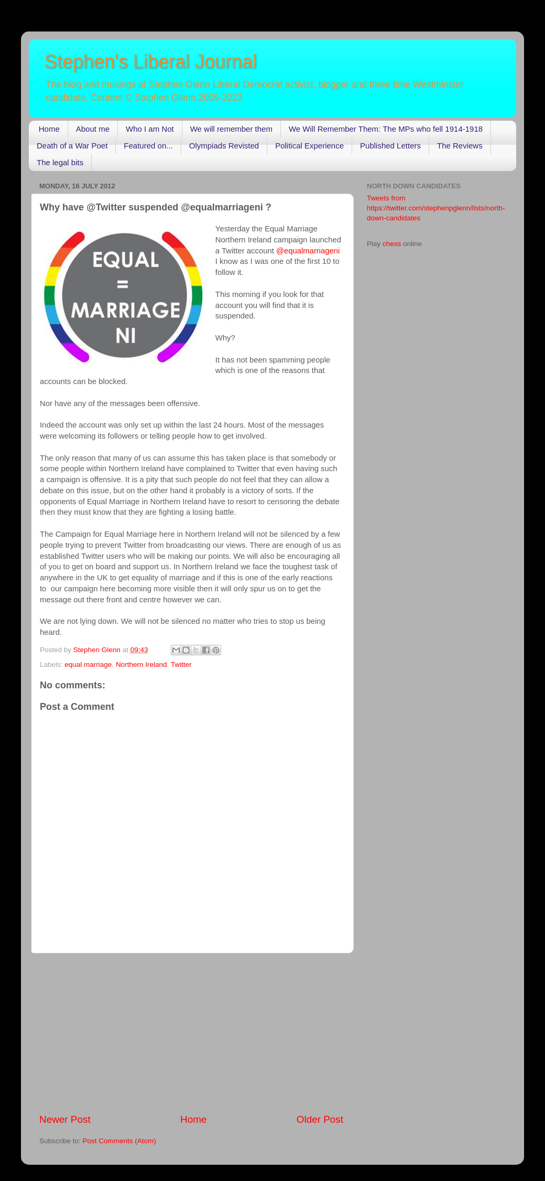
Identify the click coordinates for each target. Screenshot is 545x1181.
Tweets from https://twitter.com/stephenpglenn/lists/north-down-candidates (436, 208)
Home (49, 128)
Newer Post (65, 1119)
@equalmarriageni (308, 251)
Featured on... (148, 145)
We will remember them (231, 128)
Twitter (181, 664)
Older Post (320, 1119)
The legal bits (60, 162)
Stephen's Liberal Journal (151, 61)
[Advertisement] (191, 1033)
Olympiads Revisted (224, 145)
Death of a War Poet (72, 145)
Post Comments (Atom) (119, 1141)
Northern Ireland (141, 664)
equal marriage (88, 664)
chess (392, 244)
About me (93, 128)
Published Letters (390, 145)
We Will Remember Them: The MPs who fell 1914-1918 (386, 128)
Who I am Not (150, 128)
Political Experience (309, 145)
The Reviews (460, 145)
